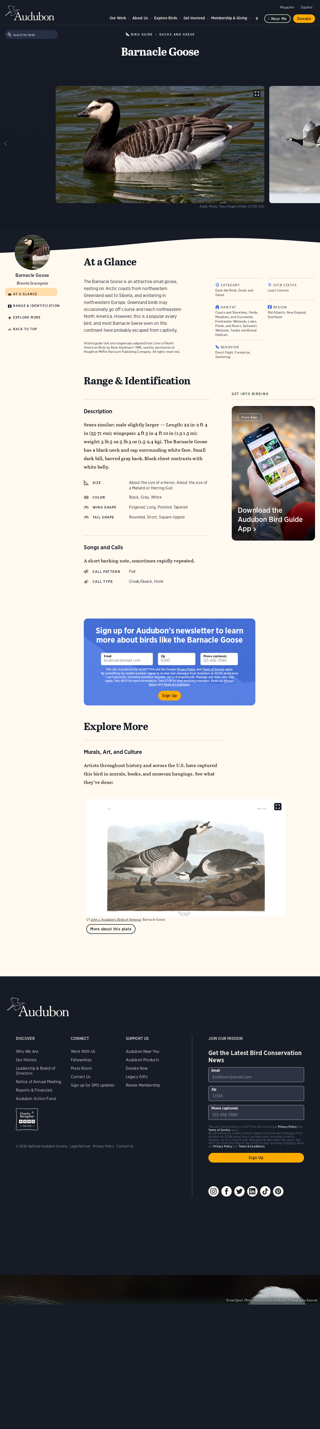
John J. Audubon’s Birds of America (116, 919)
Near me (279, 18)
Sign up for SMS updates (92, 1085)
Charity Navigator (27, 1119)
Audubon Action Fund (35, 1098)
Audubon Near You (143, 1051)
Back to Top (25, 329)
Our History (26, 1060)
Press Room (81, 1068)
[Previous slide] (6, 143)
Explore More (27, 317)
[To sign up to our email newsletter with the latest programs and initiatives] (127, 659)
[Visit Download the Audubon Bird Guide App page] (273, 473)
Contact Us (81, 1076)
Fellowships (81, 1060)
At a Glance (25, 294)
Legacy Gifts (137, 1076)
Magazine (287, 7)
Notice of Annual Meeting (38, 1081)
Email (107, 656)
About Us (140, 18)
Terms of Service (213, 669)
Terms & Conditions (252, 1146)
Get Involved (194, 18)
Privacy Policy (186, 669)
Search (257, 17)
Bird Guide (142, 34)
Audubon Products (142, 1060)
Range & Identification (36, 306)
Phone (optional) (215, 656)
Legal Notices (80, 1146)
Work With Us (83, 1051)
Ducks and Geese (177, 34)
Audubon (30, 12)
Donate (304, 18)
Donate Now (137, 1068)
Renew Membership (143, 1085)
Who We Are (27, 1051)
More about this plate (111, 929)
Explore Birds (165, 18)
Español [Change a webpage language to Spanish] (306, 7)
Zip (163, 656)
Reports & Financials (34, 1090)
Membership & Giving (229, 18)
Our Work (118, 18)
